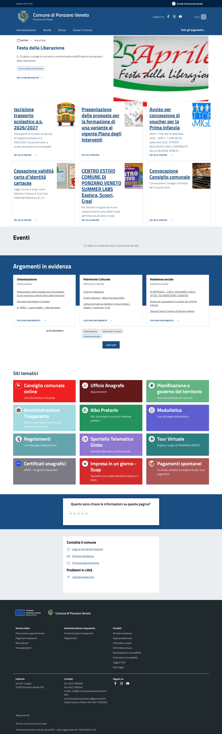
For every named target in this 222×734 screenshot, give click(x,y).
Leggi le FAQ (119, 662)
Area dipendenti (23, 648)
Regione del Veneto (24, 3)
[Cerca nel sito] (202, 16)
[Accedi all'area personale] (188, 3)
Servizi (62, 30)
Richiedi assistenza (122, 633)
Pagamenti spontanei (26, 638)
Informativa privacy (122, 648)
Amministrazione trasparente (79, 633)
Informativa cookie (122, 643)
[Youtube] (176, 17)
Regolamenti (70, 638)
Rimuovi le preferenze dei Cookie (31, 723)
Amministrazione (26, 30)
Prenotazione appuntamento (30, 633)
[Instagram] (170, 17)
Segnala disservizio (122, 638)
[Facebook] (164, 17)
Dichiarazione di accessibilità (127, 652)
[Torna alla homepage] (70, 613)
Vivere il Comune (82, 30)
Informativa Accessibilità (125, 657)
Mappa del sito (23, 715)
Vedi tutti (111, 345)
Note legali (118, 667)
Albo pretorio (22, 643)
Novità (47, 30)
